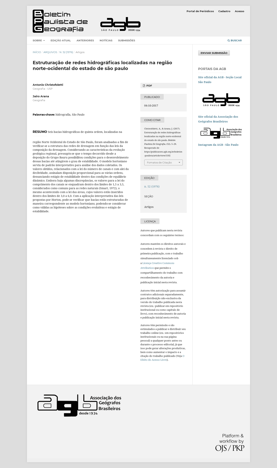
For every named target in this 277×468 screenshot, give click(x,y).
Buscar (235, 40)
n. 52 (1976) (66, 52)
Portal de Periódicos (200, 11)
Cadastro (224, 11)
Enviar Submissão (214, 52)
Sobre (38, 40)
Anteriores (85, 40)
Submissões (126, 40)
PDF (149, 85)
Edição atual (61, 40)
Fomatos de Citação (159, 162)
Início (37, 52)
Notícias (106, 40)
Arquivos (50, 52)
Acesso (239, 11)
